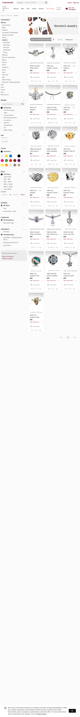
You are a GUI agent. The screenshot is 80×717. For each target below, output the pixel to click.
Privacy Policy (41, 714)
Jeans (4, 37)
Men (22, 9)
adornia (5, 123)
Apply (23, 194)
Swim (4, 70)
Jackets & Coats (7, 35)
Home (34, 9)
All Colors (6, 151)
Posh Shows (50, 9)
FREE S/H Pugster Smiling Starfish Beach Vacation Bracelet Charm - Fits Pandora (69, 192)
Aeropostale (6, 125)
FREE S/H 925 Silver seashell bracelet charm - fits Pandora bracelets (52, 150)
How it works (58, 8)
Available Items (7, 235)
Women (16, 9)
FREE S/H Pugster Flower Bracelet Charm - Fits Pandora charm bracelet (67, 67)
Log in (70, 3)
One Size (5, 141)
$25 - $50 (6, 179)
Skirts (4, 65)
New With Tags (7, 223)
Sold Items (6, 245)
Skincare (5, 75)
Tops (3, 72)
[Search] (35, 2)
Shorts (4, 62)
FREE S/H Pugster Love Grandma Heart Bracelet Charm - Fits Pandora (33, 192)
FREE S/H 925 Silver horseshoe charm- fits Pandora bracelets (52, 109)
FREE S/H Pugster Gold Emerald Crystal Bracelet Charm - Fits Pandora (36, 275)
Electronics (5, 95)
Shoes (4, 60)
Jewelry (16, 15)
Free (3, 208)
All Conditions (7, 220)
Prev (61, 337)
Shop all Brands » (8, 256)
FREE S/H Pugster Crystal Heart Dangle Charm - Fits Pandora (52, 67)
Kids (28, 9)
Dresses (5, 30)
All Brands (6, 108)
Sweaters (5, 67)
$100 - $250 (7, 184)
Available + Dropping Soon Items (11, 239)
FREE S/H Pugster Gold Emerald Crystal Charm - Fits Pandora (67, 109)
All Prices (5, 174)
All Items (5, 205)
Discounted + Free (8, 211)
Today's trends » (7, 258)
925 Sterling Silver (9, 118)
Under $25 (6, 177)
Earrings (6, 47)
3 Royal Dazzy (7, 115)
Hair (3, 77)
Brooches (6, 45)
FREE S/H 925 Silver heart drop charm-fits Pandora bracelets (52, 233)
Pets (2, 92)
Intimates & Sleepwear (10, 32)
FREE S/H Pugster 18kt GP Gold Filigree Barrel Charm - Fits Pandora (69, 150)
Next (75, 337)
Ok (72, 711)
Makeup (5, 55)
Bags (4, 27)
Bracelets (6, 42)
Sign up (76, 3)
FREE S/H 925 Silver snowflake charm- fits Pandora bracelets (52, 275)
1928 (4, 113)
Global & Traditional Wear (11, 82)
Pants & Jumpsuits (8, 57)
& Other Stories (7, 110)
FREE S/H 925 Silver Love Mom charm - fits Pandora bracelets (69, 233)
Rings (5, 52)
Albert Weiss (6, 130)
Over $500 (6, 189)
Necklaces (7, 50)
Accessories (6, 25)
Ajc (3, 128)
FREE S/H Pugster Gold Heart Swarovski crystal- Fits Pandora (35, 316)
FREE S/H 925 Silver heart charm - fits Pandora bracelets (35, 67)
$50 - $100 (6, 182)
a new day (6, 120)
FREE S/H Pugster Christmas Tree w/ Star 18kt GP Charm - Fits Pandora (35, 109)
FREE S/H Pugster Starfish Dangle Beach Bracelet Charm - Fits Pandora (69, 275)
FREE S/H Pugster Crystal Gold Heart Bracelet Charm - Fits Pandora (53, 192)
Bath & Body (6, 80)
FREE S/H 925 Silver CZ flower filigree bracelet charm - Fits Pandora (35, 233)
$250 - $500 (7, 187)
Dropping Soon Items (9, 242)
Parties (41, 9)
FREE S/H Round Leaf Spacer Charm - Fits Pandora (35, 150)
